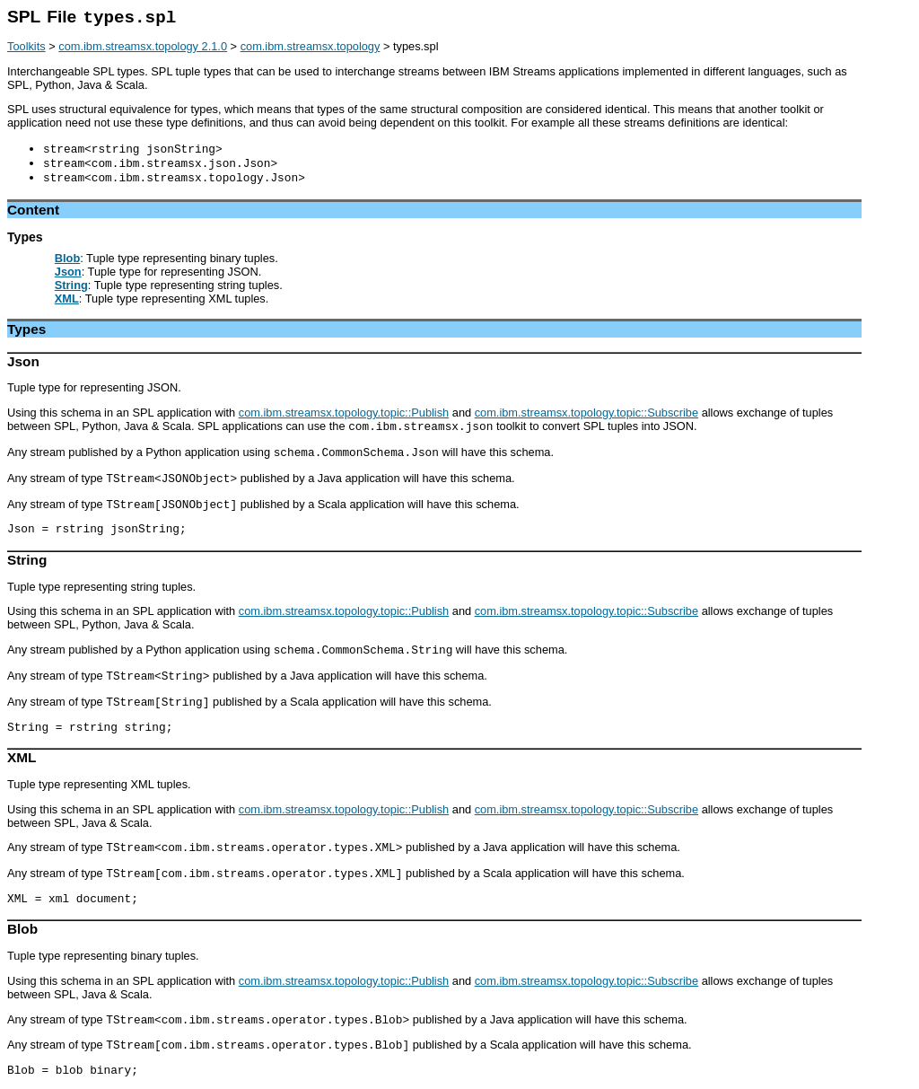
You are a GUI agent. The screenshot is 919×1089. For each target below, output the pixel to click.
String (71, 285)
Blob (67, 258)
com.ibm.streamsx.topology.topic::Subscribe (586, 412)
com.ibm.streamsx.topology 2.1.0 (142, 46)
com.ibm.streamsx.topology (311, 46)
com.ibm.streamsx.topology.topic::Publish (344, 412)
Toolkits (26, 46)
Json (68, 271)
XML (67, 298)
